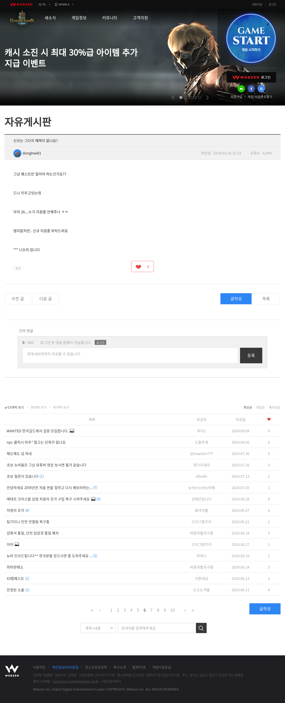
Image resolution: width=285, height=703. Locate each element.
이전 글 (18, 299)
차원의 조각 (18, 510)
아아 (13, 544)
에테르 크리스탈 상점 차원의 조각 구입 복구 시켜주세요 (54, 499)
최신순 (248, 407)
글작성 (236, 299)
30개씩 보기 (39, 407)
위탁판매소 (15, 567)
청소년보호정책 (96, 667)
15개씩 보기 (16, 407)
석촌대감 (201, 578)
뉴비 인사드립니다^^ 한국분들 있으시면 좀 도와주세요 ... (52, 555)
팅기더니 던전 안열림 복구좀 (28, 521)
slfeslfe (201, 476)
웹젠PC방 (139, 667)
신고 (18, 268)
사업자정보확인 (111, 681)
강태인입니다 (201, 499)
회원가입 (257, 4)
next (207, 97)
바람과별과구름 (201, 533)
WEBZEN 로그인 (251, 77)
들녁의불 (201, 510)
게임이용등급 (161, 667)
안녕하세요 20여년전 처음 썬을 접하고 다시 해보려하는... (52, 487)
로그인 (272, 4)
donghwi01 (27, 153)
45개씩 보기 (61, 407)
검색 (201, 628)
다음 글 (45, 299)
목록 (266, 299)
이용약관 (39, 667)
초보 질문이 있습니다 (25, 476)
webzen (21, 4)
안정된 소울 (18, 589)
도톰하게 (201, 442)
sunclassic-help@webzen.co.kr (76, 681)
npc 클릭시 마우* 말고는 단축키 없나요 (36, 442)
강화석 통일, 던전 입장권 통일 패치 (33, 533)
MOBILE (64, 4)
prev (173, 97)
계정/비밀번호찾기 (260, 96)
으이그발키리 (201, 521)
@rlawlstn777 (201, 453)
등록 (251, 355)
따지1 (201, 430)
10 (172, 610)
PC (44, 4)
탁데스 (202, 555)
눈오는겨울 (201, 589)
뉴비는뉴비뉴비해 (201, 487)
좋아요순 (275, 407)
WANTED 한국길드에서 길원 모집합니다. (40, 430)
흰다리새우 (201, 464)
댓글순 (260, 407)
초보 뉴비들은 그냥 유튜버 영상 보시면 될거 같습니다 (46, 464)
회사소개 (119, 667)
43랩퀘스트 (18, 578)
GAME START (251, 38)
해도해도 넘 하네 (19, 453)
